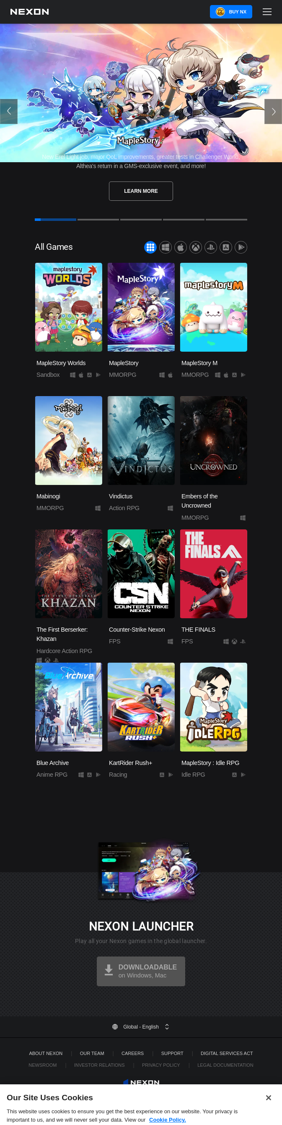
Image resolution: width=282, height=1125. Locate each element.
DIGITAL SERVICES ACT (227, 1053)
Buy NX (237, 11)
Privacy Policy (161, 1065)
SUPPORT (172, 1053)
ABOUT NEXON (45, 1053)
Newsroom (42, 1065)
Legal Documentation (225, 1065)
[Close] (268, 1108)
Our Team (92, 1053)
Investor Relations (99, 1065)
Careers (133, 1053)
